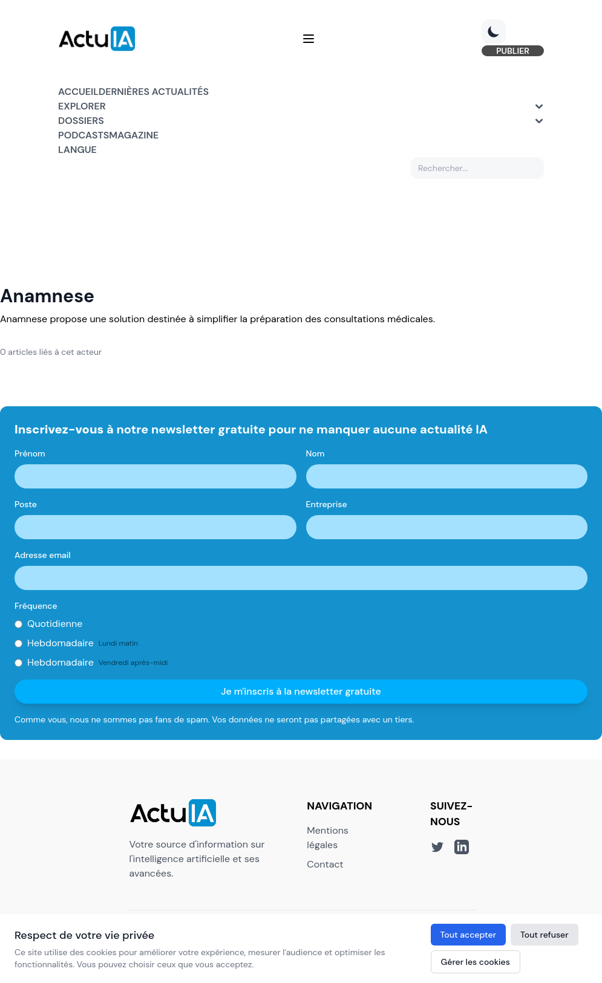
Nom (315, 453)
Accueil (78, 91)
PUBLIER (512, 50)
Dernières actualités (154, 91)
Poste (26, 504)
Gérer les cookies (475, 961)
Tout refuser (544, 934)
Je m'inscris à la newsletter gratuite (301, 691)
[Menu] (308, 39)
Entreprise (326, 504)
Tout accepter (468, 934)
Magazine (134, 135)
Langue (77, 149)
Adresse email (43, 555)
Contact (325, 864)
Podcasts (83, 135)
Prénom (30, 453)
